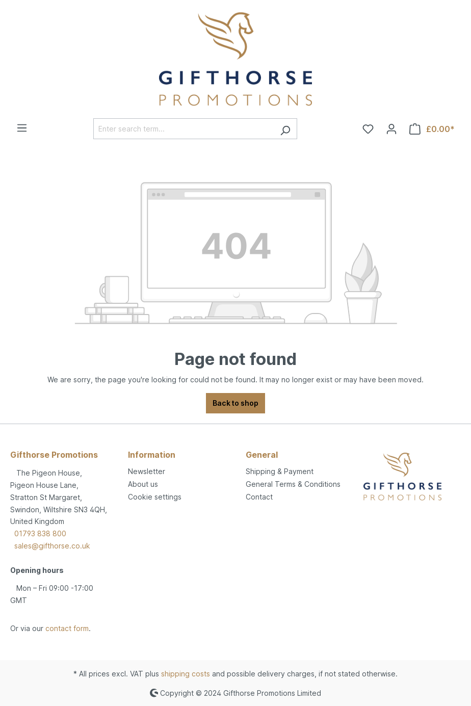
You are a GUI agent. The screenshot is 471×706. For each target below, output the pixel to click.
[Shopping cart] (432, 129)
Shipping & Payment (279, 471)
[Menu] (22, 128)
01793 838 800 (40, 533)
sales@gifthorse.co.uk (52, 545)
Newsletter (146, 471)
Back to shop (235, 403)
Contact (259, 496)
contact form (67, 628)
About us (143, 484)
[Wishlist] (368, 129)
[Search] (285, 128)
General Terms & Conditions (293, 484)
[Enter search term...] (183, 128)
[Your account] (391, 129)
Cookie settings (154, 496)
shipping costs (185, 673)
